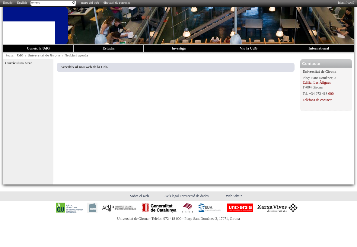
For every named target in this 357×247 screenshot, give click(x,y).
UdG (20, 55)
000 (331, 93)
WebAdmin (234, 196)
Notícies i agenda (76, 55)
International (318, 48)
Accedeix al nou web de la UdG (84, 67)
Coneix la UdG (38, 48)
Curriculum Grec (18, 63)
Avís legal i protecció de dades (186, 196)
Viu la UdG (248, 48)
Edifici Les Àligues (317, 82)
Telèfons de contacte (317, 100)
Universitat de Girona (44, 55)
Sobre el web (140, 196)
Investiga (179, 48)
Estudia (108, 48)
